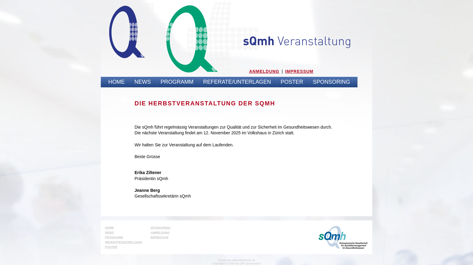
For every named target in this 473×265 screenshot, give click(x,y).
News (143, 82)
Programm (176, 82)
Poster (292, 82)
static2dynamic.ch (243, 260)
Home (116, 82)
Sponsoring (331, 82)
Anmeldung (264, 71)
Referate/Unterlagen (237, 82)
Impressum (299, 71)
